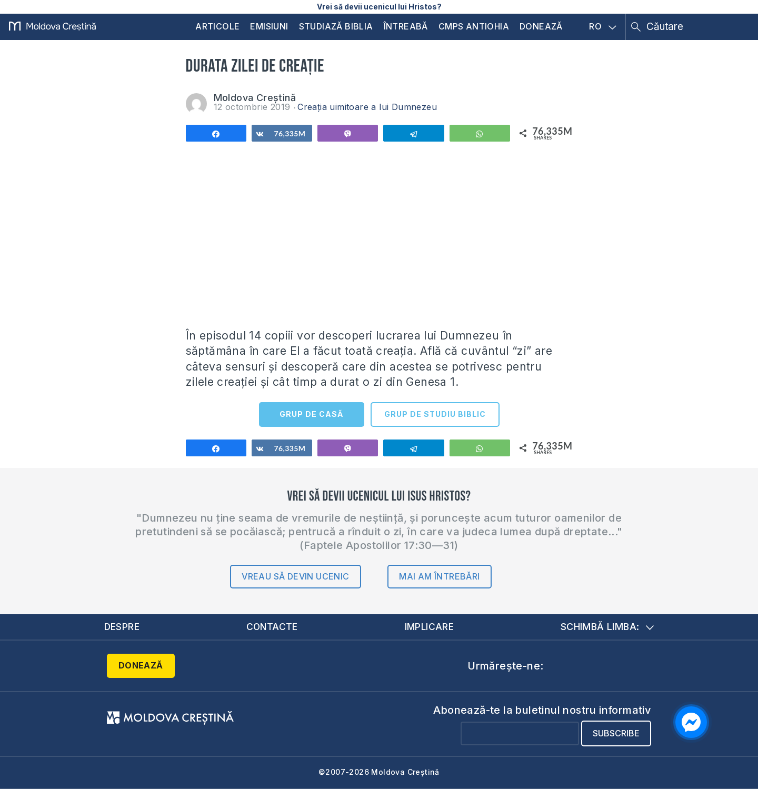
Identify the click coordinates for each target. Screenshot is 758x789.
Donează (541, 26)
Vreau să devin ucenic (295, 576)
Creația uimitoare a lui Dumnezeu (367, 107)
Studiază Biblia (336, 26)
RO (602, 27)
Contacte (272, 626)
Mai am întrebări (439, 576)
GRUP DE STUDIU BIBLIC (435, 414)
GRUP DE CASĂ (311, 414)
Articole (217, 26)
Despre (122, 626)
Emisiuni (269, 26)
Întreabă (406, 26)
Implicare (429, 626)
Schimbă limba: (607, 626)
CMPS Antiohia (473, 26)
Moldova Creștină (255, 97)
